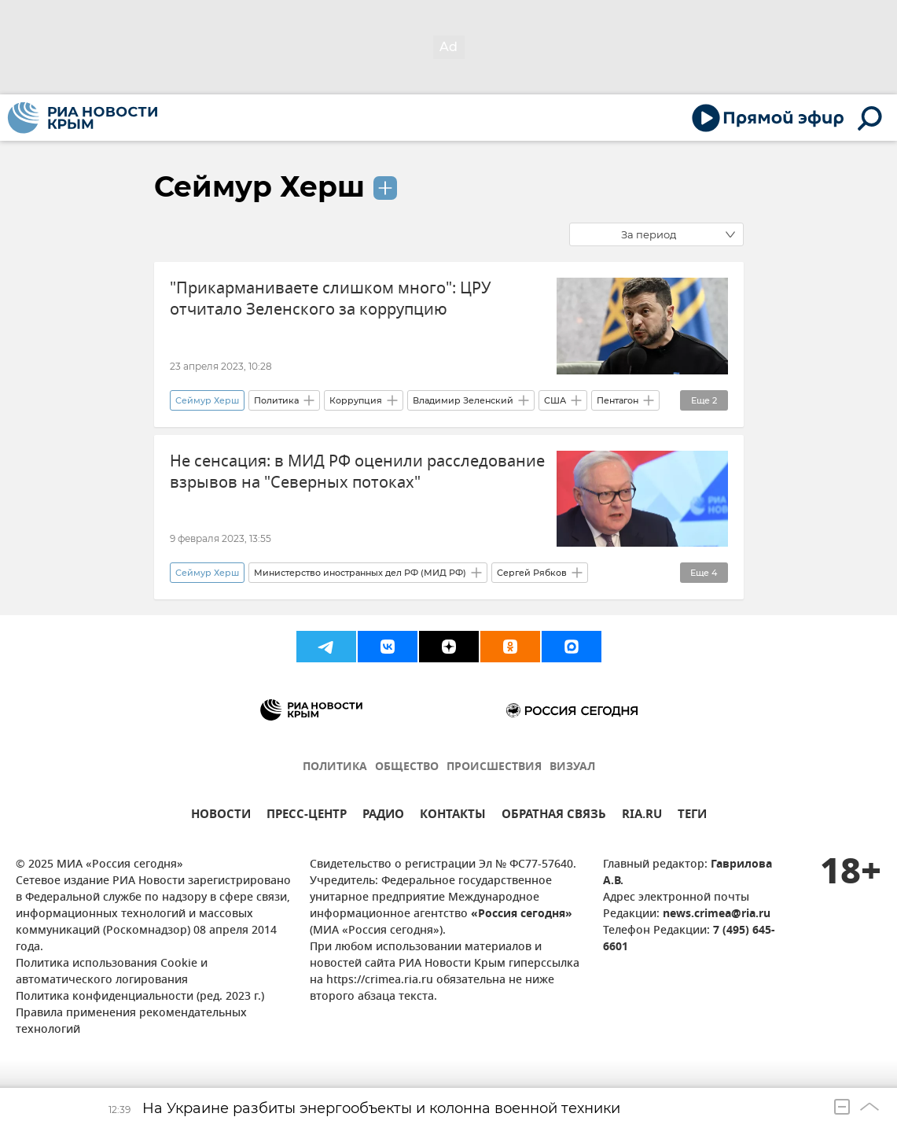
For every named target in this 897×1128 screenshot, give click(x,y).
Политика (276, 400)
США (555, 400)
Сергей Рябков (532, 572)
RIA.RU (642, 816)
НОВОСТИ (221, 816)
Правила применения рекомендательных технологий (131, 1022)
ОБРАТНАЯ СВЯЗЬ (554, 816)
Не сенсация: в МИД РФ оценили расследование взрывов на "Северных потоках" (357, 472)
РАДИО (383, 816)
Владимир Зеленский (463, 400)
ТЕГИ (692, 816)
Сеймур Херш (259, 186)
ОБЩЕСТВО (407, 767)
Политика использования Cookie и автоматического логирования (112, 972)
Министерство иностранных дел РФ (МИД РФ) (360, 572)
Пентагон (617, 400)
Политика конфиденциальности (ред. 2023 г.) (140, 997)
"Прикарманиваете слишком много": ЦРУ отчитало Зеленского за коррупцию (330, 299)
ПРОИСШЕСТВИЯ (494, 767)
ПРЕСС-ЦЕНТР (307, 816)
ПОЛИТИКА (335, 767)
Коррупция (355, 400)
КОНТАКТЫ (453, 816)
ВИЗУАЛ (572, 767)
